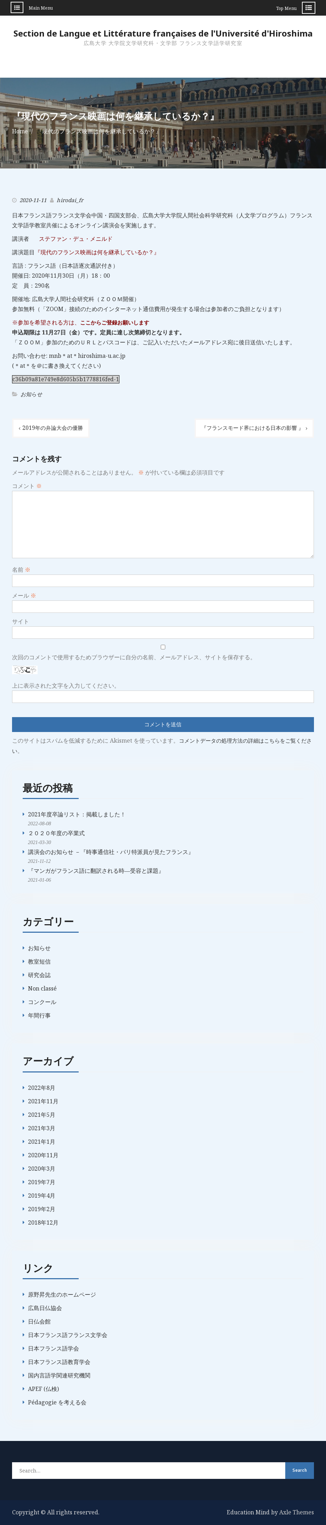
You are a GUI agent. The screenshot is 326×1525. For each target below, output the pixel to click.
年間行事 (39, 1015)
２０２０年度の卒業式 (56, 832)
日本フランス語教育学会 (59, 1361)
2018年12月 (43, 1221)
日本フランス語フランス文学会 (67, 1334)
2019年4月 (41, 1194)
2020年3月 (41, 1167)
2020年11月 (43, 1154)
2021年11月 (43, 1100)
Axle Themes (296, 1511)
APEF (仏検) (43, 1388)
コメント (27, 485)
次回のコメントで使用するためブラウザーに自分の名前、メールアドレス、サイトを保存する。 (134, 657)
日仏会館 (39, 1320)
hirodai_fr (70, 199)
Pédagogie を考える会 (57, 1401)
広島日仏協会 (45, 1307)
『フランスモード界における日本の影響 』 (249, 428)
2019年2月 (41, 1208)
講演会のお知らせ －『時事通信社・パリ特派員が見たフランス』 (111, 851)
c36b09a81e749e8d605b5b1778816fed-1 (66, 379)
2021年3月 (41, 1127)
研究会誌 (39, 974)
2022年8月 (41, 1087)
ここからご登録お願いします (117, 322)
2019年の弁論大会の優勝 (54, 428)
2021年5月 (41, 1114)
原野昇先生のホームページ (62, 1293)
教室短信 (39, 961)
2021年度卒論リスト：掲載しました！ (77, 813)
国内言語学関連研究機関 (59, 1374)
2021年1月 (41, 1140)
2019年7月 (41, 1181)
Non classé (42, 988)
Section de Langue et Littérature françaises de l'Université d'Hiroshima (163, 33)
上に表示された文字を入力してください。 (66, 685)
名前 (21, 569)
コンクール (42, 1001)
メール (24, 595)
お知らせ (31, 393)
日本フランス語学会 (53, 1347)
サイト (20, 621)
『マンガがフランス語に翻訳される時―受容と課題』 (96, 870)
